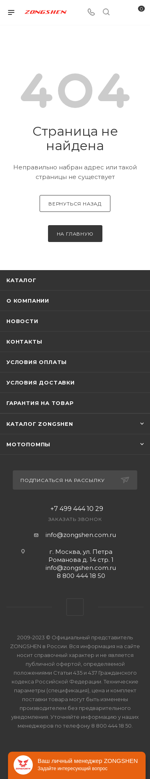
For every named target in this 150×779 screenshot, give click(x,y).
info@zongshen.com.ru (81, 535)
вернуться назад (75, 204)
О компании (27, 300)
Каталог (21, 280)
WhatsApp (75, 607)
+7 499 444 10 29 (76, 509)
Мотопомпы (28, 444)
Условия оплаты (36, 362)
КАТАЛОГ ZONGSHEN (39, 424)
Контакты (24, 341)
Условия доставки (40, 382)
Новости (22, 321)
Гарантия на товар (40, 403)
